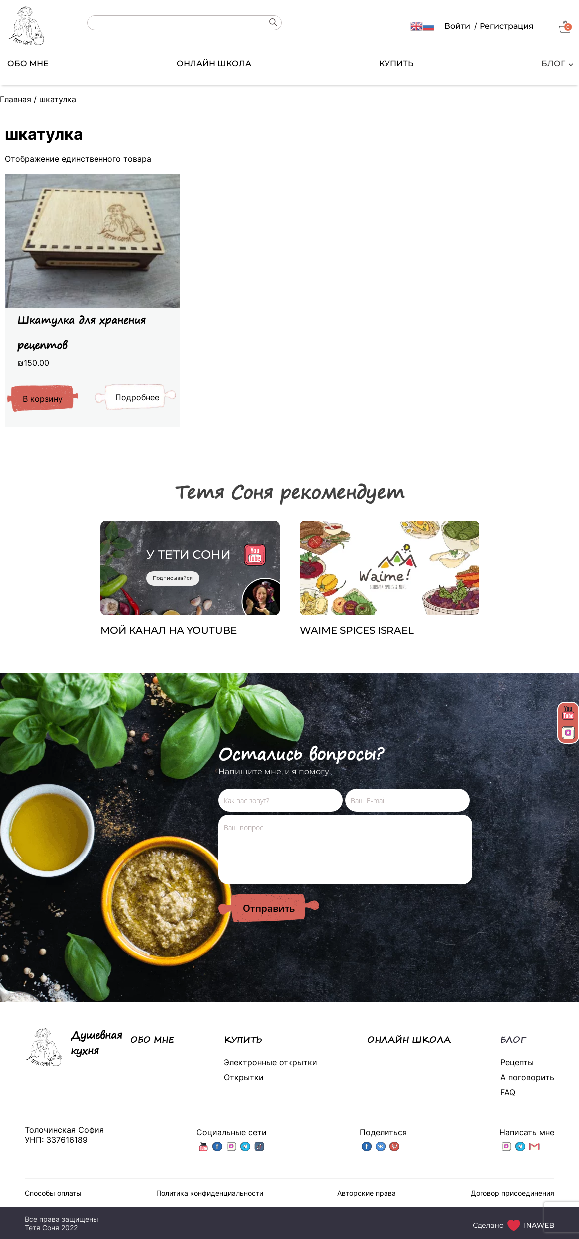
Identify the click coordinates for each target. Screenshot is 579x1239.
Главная (15, 99)
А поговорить (527, 1077)
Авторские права (366, 1193)
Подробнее (137, 397)
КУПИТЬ (396, 63)
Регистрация (507, 26)
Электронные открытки (270, 1062)
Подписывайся (173, 578)
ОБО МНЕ (28, 63)
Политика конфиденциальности (209, 1193)
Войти (457, 26)
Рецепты (517, 1062)
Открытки (244, 1077)
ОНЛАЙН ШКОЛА (214, 63)
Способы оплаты (53, 1193)
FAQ (507, 1092)
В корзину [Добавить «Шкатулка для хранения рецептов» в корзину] (43, 399)
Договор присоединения (512, 1193)
